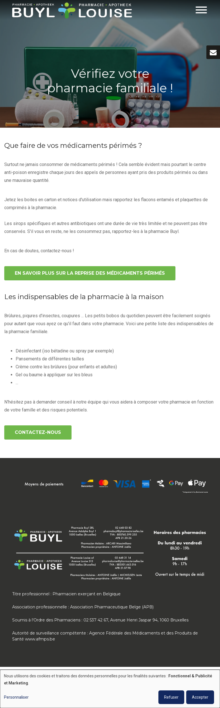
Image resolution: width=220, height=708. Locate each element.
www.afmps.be (40, 639)
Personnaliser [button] (16, 697)
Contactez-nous (38, 432)
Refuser (171, 697)
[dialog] (110, 689)
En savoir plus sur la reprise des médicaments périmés (90, 273)
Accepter (200, 697)
